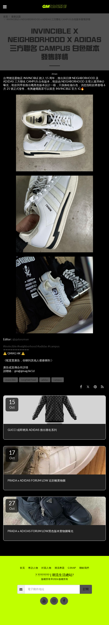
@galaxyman (21, 339)
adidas (44, 379)
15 (12, 404)
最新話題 (16, 16)
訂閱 (86, 589)
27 (12, 505)
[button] (4, 7)
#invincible (10, 346)
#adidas (42, 346)
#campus (54, 346)
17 (12, 454)
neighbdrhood (28, 379)
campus (58, 379)
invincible (10, 379)
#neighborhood (27, 346)
